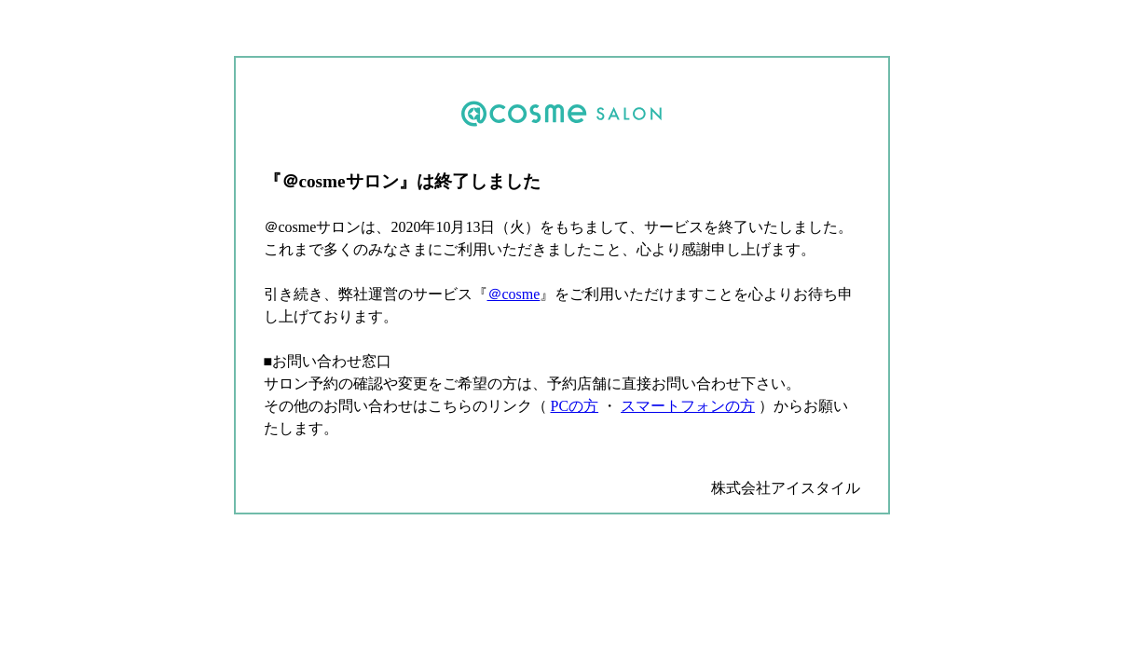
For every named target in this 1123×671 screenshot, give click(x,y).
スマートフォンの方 (688, 406)
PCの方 (575, 406)
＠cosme (514, 294)
